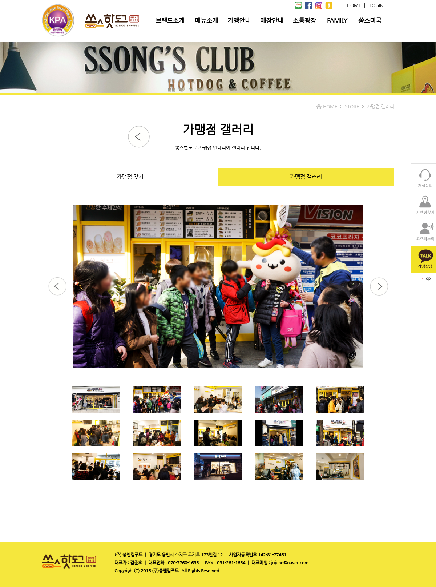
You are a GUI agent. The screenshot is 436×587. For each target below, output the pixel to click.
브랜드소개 (170, 20)
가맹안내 (239, 20)
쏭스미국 (370, 20)
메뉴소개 (206, 20)
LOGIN (376, 5)
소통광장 (304, 20)
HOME (354, 5)
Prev (9, 294)
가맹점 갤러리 (306, 177)
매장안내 (271, 20)
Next (426, 294)
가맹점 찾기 (130, 177)
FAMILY (337, 20)
